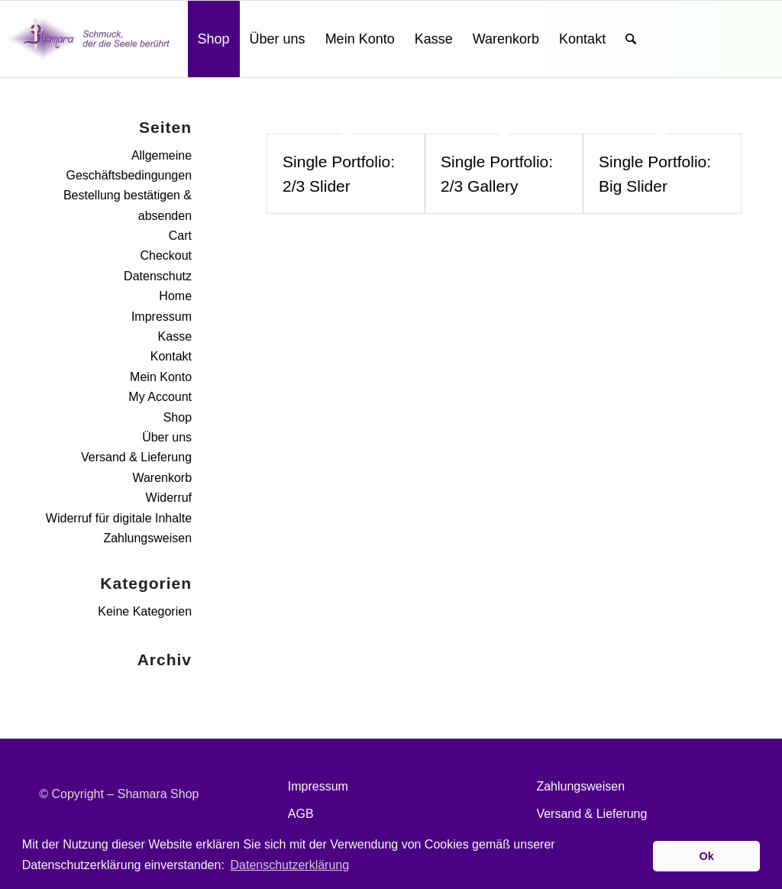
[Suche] (631, 39)
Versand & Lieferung (136, 457)
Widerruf (169, 497)
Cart (180, 235)
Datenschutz (158, 276)
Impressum (161, 316)
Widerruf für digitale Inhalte (119, 518)
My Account (160, 396)
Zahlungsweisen (147, 538)
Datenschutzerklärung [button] (289, 864)
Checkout (166, 255)
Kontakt (171, 356)
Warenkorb (162, 477)
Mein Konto (161, 376)
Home (175, 295)
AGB (301, 813)
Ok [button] (707, 856)
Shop (177, 417)
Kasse (175, 336)
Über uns (167, 437)
